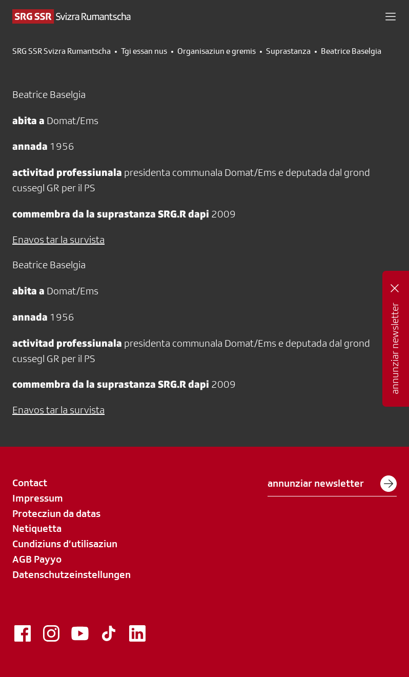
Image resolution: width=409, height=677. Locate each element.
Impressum (37, 498)
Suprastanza (288, 51)
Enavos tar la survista (58, 239)
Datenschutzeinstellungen (71, 574)
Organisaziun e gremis (216, 51)
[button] (390, 16)
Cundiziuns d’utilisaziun (64, 543)
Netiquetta (37, 528)
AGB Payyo (37, 559)
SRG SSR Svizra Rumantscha (61, 51)
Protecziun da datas (56, 513)
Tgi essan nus (144, 51)
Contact (29, 482)
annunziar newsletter (332, 483)
